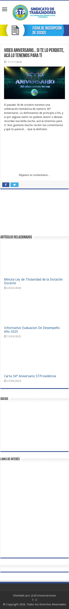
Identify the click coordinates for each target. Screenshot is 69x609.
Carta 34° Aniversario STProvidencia (30, 376)
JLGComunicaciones (43, 595)
